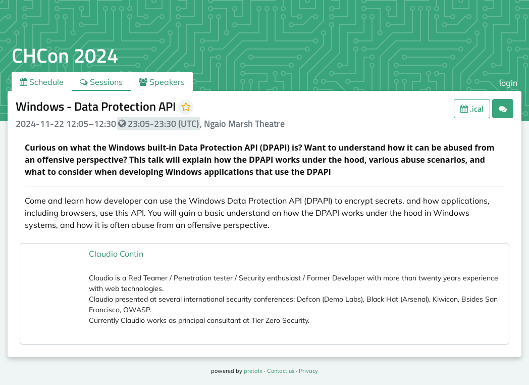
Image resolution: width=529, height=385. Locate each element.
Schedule (42, 82)
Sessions (101, 82)
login (508, 83)
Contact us (280, 370)
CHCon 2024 (65, 55)
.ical (472, 109)
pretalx (253, 370)
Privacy (308, 370)
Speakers (162, 82)
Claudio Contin (116, 254)
